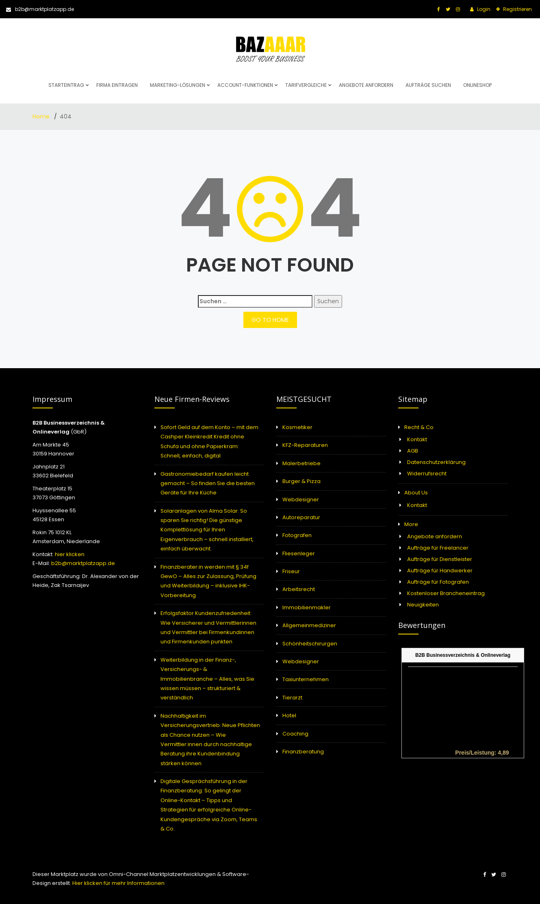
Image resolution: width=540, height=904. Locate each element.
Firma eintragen (117, 85)
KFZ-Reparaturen (305, 445)
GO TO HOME (270, 320)
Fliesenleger (298, 553)
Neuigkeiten (423, 604)
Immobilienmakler (306, 607)
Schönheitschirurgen (309, 643)
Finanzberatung (303, 751)
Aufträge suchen (428, 85)
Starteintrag (66, 85)
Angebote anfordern (366, 85)
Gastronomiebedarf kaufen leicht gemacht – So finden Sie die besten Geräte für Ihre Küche (207, 483)
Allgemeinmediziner (309, 625)
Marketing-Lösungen (177, 85)
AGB (412, 451)
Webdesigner (300, 499)
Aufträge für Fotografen (438, 582)
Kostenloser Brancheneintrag (446, 593)
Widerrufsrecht (427, 473)
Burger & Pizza (301, 481)
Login (483, 9)
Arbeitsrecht (298, 589)
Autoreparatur (301, 517)
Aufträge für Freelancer (437, 548)
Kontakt (417, 439)
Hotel (289, 715)
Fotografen (297, 535)
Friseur (291, 571)
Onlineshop (477, 85)
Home (42, 116)
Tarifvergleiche (306, 85)
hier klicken (70, 554)
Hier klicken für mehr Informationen (118, 883)
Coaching (295, 734)
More (411, 524)
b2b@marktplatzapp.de (40, 9)
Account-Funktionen (245, 85)
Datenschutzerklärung (436, 462)
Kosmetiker (297, 427)
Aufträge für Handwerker (440, 570)
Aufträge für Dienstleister (439, 559)
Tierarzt (292, 697)
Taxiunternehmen (305, 679)
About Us (416, 492)
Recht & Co (419, 427)
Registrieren (517, 9)
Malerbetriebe (301, 463)
